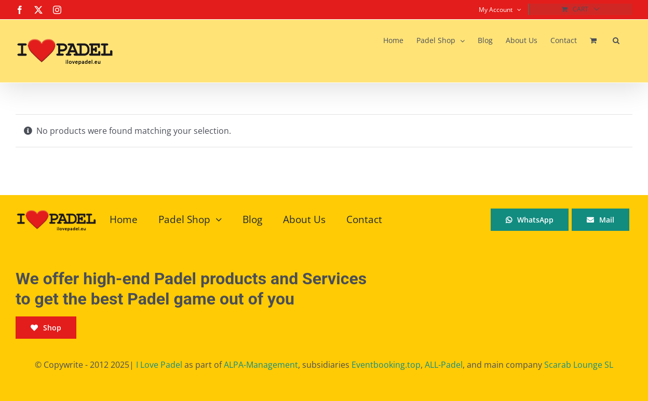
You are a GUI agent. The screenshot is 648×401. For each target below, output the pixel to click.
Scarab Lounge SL (578, 364)
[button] (616, 40)
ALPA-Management (261, 364)
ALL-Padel (444, 364)
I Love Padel (159, 364)
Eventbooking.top (386, 364)
